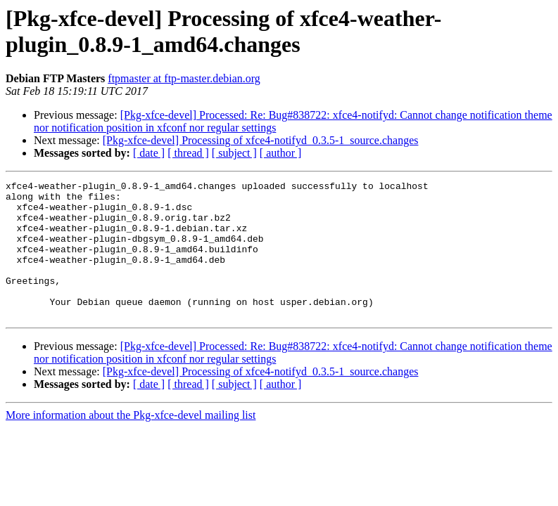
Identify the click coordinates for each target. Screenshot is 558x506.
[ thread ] (188, 153)
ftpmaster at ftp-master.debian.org (184, 78)
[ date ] (149, 153)
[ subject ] (234, 153)
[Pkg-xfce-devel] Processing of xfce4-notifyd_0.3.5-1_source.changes (261, 140)
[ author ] (281, 153)
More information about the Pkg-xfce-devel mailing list (130, 442)
